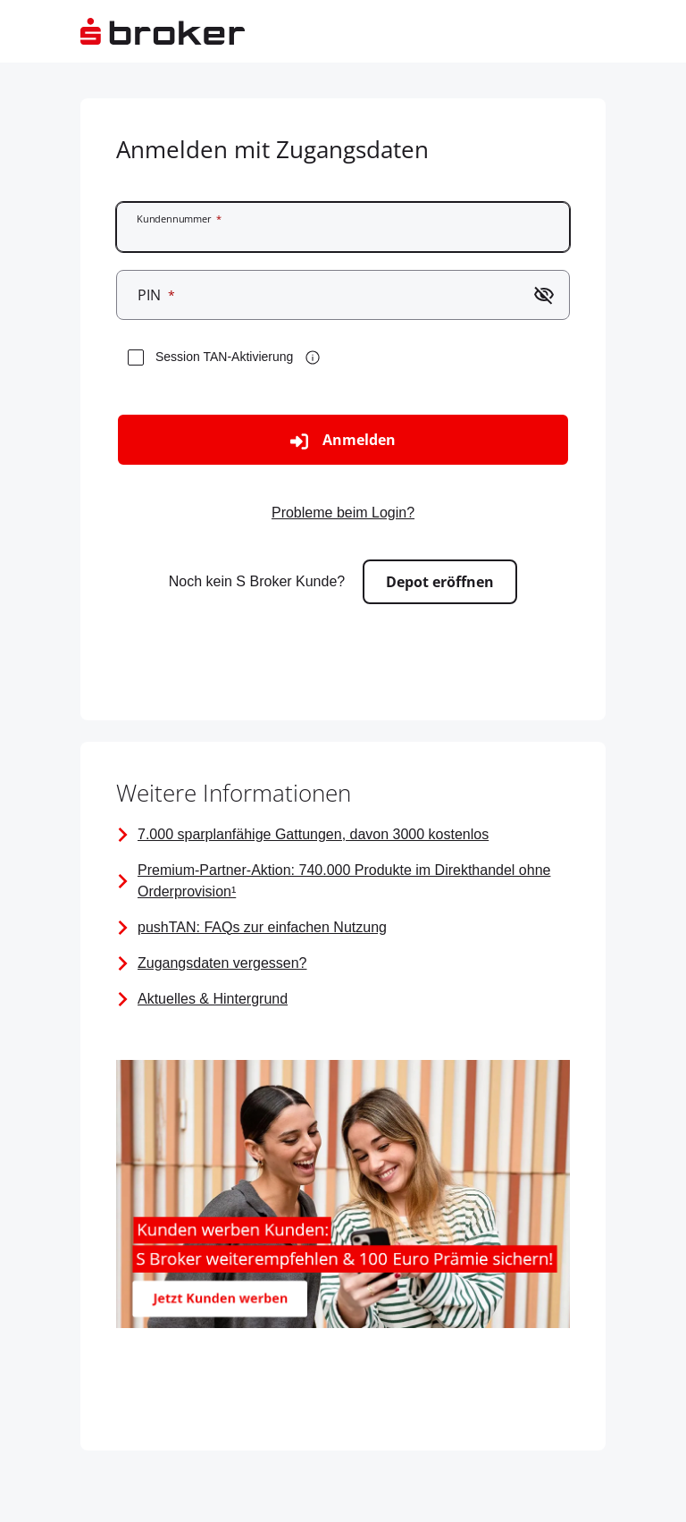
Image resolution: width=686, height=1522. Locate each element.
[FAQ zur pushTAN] (343, 927)
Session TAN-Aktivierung (224, 356)
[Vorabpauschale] (343, 963)
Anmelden (343, 440)
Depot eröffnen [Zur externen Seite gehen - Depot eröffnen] (440, 582)
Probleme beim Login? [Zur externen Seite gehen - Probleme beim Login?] (343, 512)
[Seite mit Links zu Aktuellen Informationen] (343, 999)
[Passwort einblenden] (544, 295)
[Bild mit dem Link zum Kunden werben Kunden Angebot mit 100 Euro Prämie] (343, 1197)
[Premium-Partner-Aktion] (343, 881)
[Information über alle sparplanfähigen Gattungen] (343, 834)
